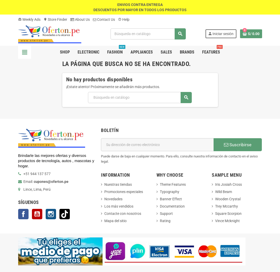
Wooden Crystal (228, 199)
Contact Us (104, 19)
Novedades (113, 199)
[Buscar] (148, 33)
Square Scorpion (228, 213)
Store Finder (55, 19)
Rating (165, 221)
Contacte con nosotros (122, 213)
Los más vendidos (118, 206)
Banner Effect (171, 199)
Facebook (23, 214)
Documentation (172, 206)
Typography (169, 192)
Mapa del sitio (115, 221)
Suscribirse (237, 144)
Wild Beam (223, 192)
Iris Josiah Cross (228, 184)
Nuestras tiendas (118, 184)
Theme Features (173, 184)
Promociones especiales (123, 192)
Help (123, 19)
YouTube (37, 214)
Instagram (51, 214)
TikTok (64, 214)
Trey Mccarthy (226, 206)
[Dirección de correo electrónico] (157, 144)
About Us (80, 19)
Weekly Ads (29, 19)
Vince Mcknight (227, 221)
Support (166, 213)
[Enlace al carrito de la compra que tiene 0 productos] (251, 33)
